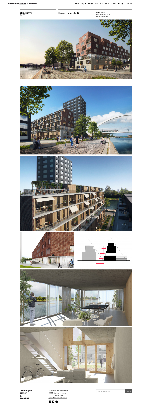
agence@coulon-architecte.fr (57, 398)
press (107, 3)
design (90, 3)
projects (83, 3)
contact (113, 3)
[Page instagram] (56, 401)
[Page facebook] (49, 401)
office (97, 3)
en (131, 4)
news (77, 3)
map (101, 3)
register (128, 391)
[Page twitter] (53, 401)
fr (128, 4)
